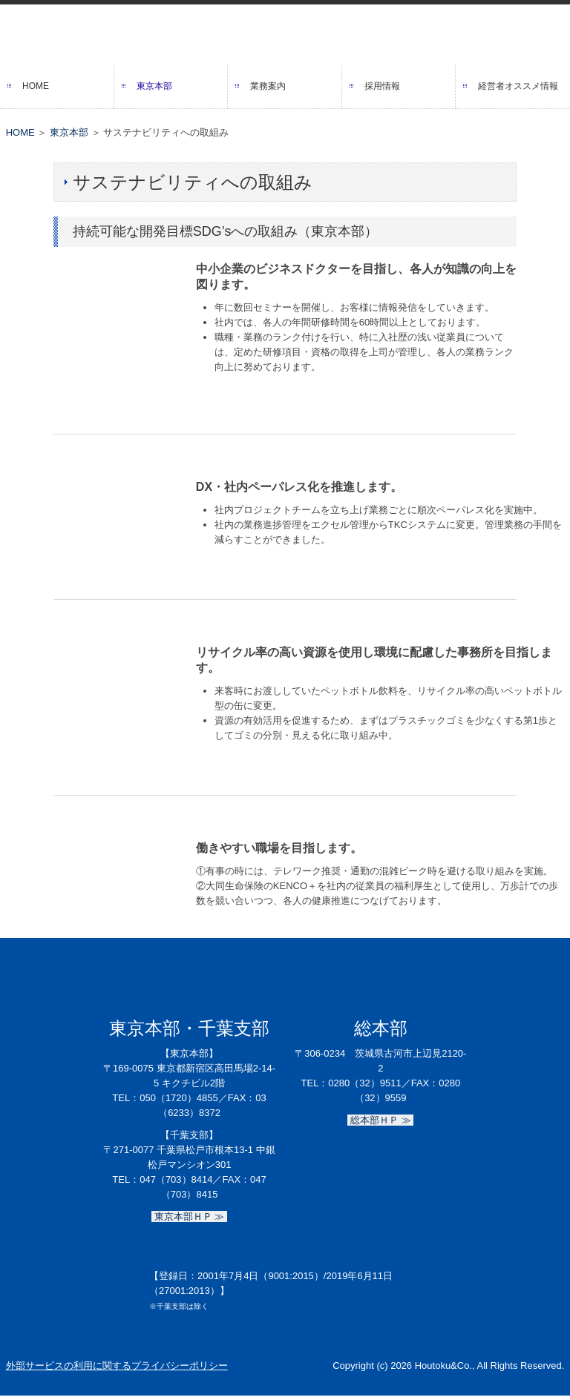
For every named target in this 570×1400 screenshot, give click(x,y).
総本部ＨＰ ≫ (380, 1120)
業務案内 (268, 86)
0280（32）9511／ (369, 1083)
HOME (35, 86)
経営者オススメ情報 (518, 86)
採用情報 (382, 86)
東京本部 (154, 86)
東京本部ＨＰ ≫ (189, 1216)
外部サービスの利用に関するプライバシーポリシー (117, 1365)
